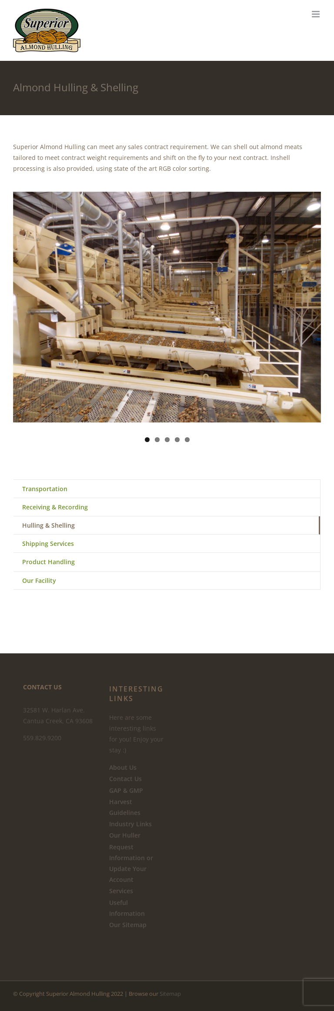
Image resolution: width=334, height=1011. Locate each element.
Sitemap (170, 994)
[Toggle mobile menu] (316, 14)
